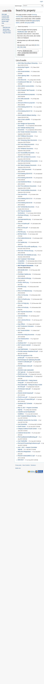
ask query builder (29, 22)
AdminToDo (21, 263)
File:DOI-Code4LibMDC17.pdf (26, 455)
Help (3, 23)
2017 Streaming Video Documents (27, 140)
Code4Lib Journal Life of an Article (27, 420)
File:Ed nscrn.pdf (22, 397)
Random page (5, 21)
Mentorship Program (23, 67)
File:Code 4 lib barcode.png (25, 250)
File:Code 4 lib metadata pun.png (27, 255)
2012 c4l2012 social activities (26, 86)
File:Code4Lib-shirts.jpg (24, 278)
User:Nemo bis (22, 79)
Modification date (22, 31)
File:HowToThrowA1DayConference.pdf (29, 443)
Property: (19, 51)
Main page (4, 14)
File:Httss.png (21, 232)
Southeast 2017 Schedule (25, 403)
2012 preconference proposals (26, 94)
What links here (6, 27)
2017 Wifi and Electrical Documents (28, 161)
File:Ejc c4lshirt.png (23, 282)
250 (21, 47)
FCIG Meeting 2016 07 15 (25, 111)
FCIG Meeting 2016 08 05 (25, 177)
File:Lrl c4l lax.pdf (23, 227)
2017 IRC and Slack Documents (27, 157)
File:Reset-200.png (23, 215)
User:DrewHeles (22, 424)
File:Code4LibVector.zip (24, 238)
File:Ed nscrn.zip (22, 374)
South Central (21, 426)
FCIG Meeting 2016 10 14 (25, 198)
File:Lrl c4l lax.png (23, 295)
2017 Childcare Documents (25, 136)
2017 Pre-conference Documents (27, 186)
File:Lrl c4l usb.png (23, 307)
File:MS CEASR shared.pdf (25, 393)
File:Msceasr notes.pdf (24, 389)
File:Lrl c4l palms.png (24, 299)
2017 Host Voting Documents (26, 144)
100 (18, 47)
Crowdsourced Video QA (24, 82)
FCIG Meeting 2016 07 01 (25, 107)
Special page (18, 5)
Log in (41, 1)
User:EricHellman (23, 316)
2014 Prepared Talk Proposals (26, 90)
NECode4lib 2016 (23, 270)
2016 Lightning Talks (23, 75)
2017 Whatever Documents (25, 148)
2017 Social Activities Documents (27, 190)
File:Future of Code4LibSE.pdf (26, 399)
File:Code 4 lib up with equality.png (27, 246)
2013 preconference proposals (26, 102)
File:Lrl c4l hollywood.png (25, 291)
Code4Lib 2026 (5, 16)
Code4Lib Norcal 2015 (24, 433)
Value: (19, 52)
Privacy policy (18, 465)
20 (35, 45)
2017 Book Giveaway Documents (27, 165)
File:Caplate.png (22, 242)
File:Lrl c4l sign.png (23, 303)
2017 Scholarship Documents (26, 207)
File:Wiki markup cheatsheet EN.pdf (28, 351)
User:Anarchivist (22, 194)
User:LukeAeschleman (24, 320)
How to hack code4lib (24, 119)
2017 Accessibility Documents (26, 152)
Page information (7, 32)
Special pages (6, 29)
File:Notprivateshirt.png (24, 219)
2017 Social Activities (24, 330)
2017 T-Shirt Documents (24, 169)
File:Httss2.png (22, 286)
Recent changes (5, 19)
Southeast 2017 (22, 343)
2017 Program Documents (25, 265)
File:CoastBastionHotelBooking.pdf (27, 437)
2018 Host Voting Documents (26, 334)
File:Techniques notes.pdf (25, 366)
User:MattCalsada (23, 349)
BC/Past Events (22, 234)
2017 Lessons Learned (24, 345)
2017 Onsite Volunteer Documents (27, 132)
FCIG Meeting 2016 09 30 (25, 202)
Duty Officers (21, 324)
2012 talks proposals (23, 98)
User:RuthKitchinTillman (24, 182)
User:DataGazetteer (23, 338)
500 (24, 47)
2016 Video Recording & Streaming (27, 63)
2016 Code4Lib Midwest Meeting (27, 115)
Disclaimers (33, 465)
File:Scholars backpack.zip (25, 376)
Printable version (7, 31)
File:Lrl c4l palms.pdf (23, 223)
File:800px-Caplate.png (24, 274)
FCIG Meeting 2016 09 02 (25, 173)
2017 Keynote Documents (25, 311)
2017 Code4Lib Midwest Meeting (27, 416)
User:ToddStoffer (22, 441)
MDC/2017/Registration (24, 451)
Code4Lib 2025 (5, 17)
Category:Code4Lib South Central (27, 428)
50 (38, 45)
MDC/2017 (21, 460)
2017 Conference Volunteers (26, 326)
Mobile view (18, 468)
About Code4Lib (26, 465)
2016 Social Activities (24, 71)
